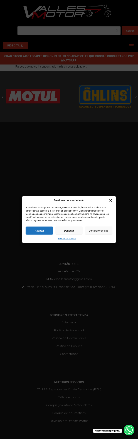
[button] (110, 200)
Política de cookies (67, 238)
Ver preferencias (98, 230)
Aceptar (39, 230)
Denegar (69, 230)
